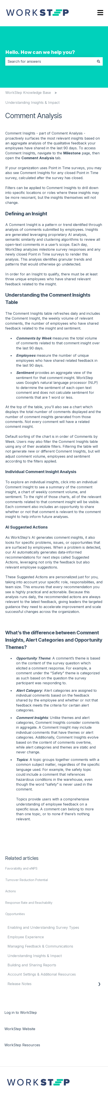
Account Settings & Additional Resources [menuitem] (41, 974)
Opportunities (15, 914)
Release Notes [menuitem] (19, 984)
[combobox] (49, 61)
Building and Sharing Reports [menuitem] (31, 965)
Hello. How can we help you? (40, 52)
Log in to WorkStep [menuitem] (20, 1012)
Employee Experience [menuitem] (25, 937)
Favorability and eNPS (21, 868)
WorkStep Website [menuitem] (19, 1029)
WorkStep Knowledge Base (28, 92)
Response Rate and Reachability (28, 902)
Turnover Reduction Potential (26, 880)
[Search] (98, 61)
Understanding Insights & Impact (32, 102)
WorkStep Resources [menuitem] (22, 1045)
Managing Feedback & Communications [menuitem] (40, 946)
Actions (10, 891)
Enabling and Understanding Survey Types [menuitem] (43, 927)
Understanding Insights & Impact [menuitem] (34, 956)
